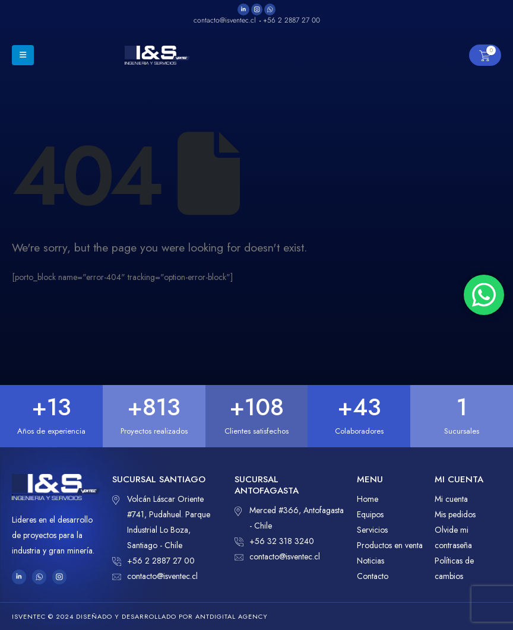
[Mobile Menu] (23, 55)
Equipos (370, 514)
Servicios (372, 530)
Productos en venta (390, 545)
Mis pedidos (455, 514)
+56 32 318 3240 (274, 541)
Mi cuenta (451, 499)
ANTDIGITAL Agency (231, 616)
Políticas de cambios (454, 568)
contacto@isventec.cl (155, 576)
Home (367, 499)
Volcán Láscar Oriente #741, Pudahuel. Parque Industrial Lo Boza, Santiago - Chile (161, 521)
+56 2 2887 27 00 (153, 560)
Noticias (370, 561)
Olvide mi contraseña (453, 537)
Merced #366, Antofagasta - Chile (289, 517)
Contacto (372, 576)
